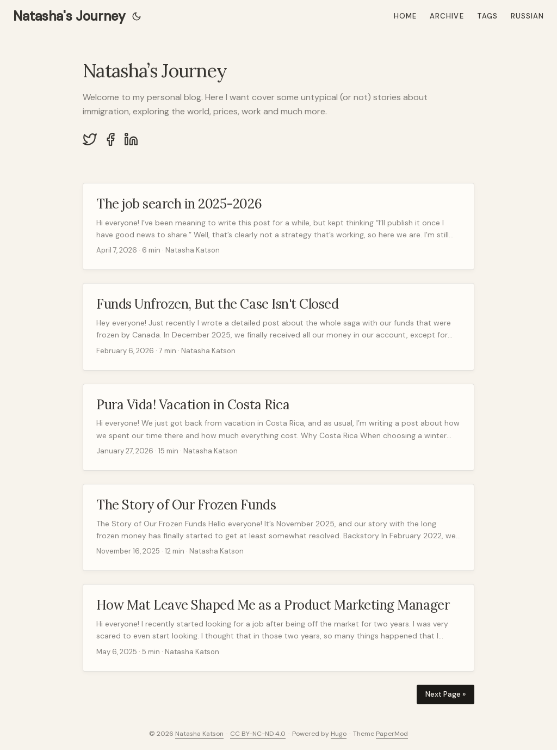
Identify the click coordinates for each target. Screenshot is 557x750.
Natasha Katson (199, 733)
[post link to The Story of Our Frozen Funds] (278, 527)
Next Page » (445, 694)
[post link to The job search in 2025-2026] (278, 226)
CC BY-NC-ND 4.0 (258, 733)
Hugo (338, 733)
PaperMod (392, 733)
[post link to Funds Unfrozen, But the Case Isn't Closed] (278, 327)
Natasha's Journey (69, 16)
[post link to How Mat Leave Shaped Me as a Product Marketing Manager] (278, 628)
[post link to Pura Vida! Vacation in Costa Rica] (278, 427)
